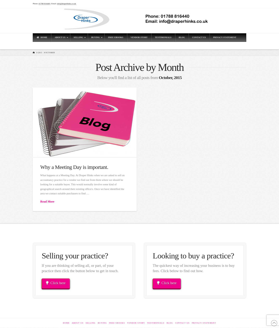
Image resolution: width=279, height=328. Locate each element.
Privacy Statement (204, 323)
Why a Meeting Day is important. (74, 167)
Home (66, 323)
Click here (56, 283)
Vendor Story (136, 323)
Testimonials (155, 323)
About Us (77, 323)
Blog (170, 323)
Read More (47, 201)
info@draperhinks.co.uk (66, 3)
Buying (102, 323)
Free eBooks (117, 323)
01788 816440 (44, 3)
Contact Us (182, 323)
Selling (91, 323)
